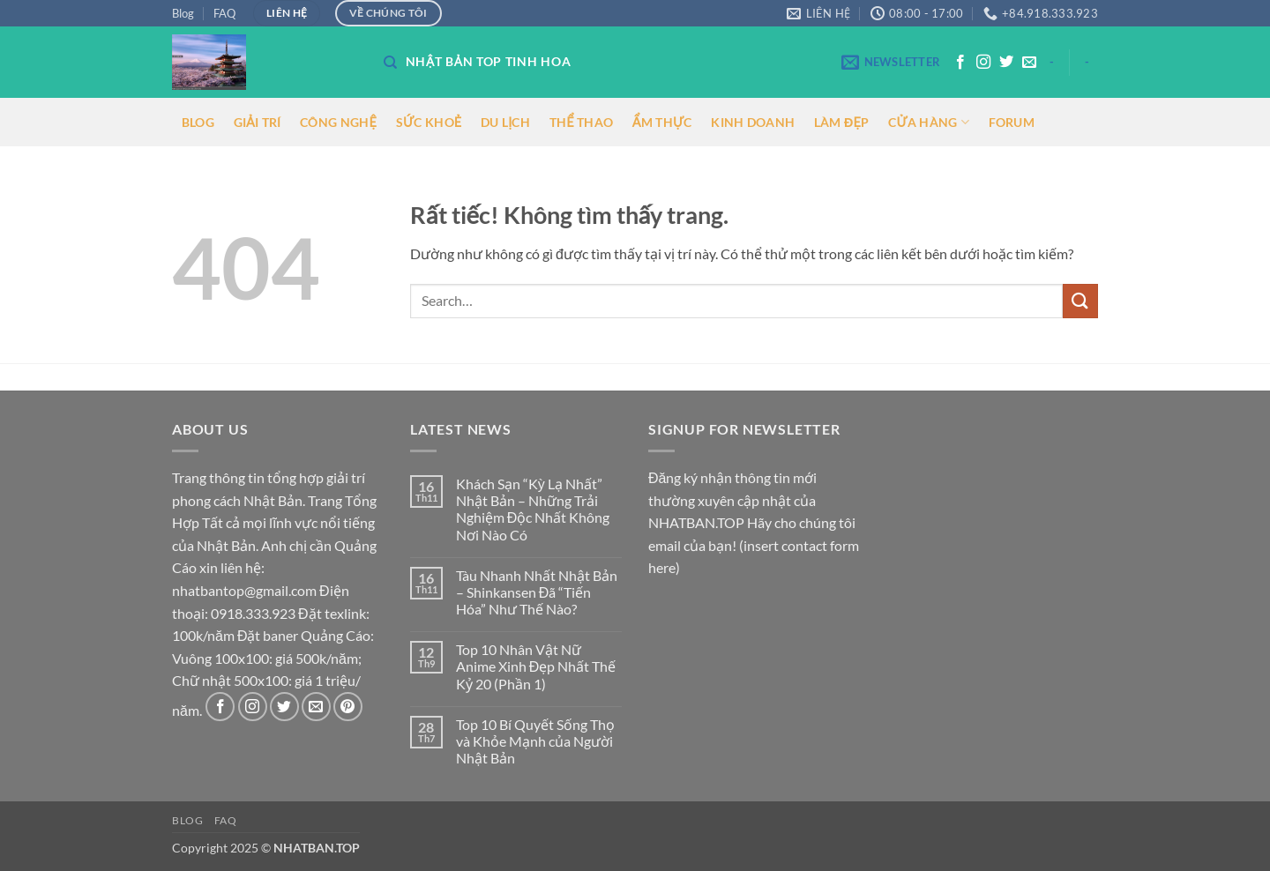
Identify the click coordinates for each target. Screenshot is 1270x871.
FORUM (1012, 122)
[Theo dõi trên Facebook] (960, 63)
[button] (891, 62)
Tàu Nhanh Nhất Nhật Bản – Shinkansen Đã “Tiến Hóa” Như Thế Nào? (536, 592)
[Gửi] (1080, 301)
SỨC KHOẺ (429, 122)
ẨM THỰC (662, 122)
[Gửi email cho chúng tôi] (1029, 63)
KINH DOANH (753, 122)
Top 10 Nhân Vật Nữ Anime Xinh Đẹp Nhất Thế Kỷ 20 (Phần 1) (536, 666)
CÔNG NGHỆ (338, 122)
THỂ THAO (581, 122)
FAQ (224, 13)
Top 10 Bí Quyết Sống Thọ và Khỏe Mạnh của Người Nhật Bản (535, 741)
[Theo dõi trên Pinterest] (347, 706)
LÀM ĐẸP (842, 122)
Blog (183, 13)
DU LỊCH (505, 122)
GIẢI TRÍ (257, 122)
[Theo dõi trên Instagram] (983, 63)
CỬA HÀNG (928, 122)
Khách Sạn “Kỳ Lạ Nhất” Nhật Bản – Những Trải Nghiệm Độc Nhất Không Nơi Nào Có (533, 509)
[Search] (390, 63)
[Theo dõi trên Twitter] (1006, 63)
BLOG (198, 122)
